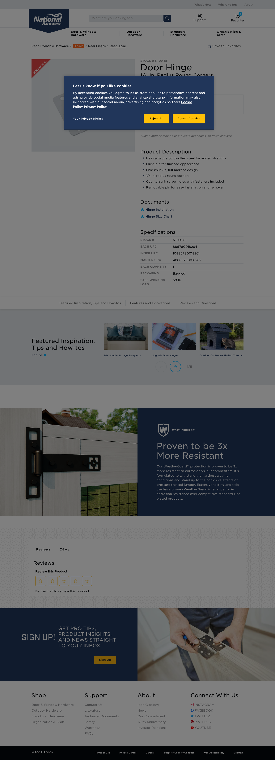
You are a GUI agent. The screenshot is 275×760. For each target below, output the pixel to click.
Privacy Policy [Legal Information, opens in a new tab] (95, 106)
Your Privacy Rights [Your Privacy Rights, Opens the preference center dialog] (88, 118)
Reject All (157, 118)
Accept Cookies (188, 118)
